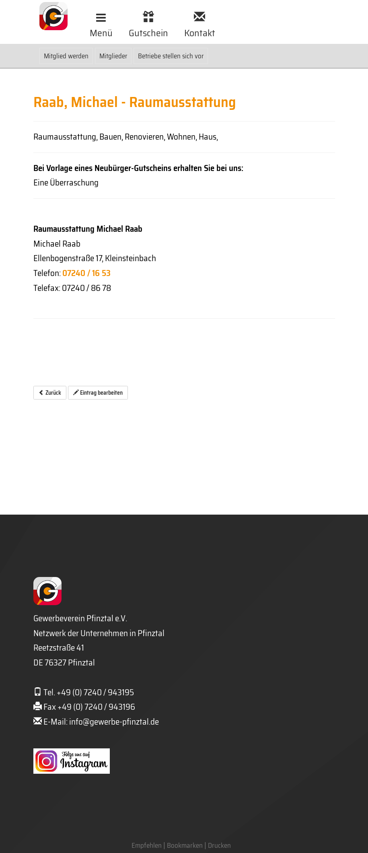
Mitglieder (113, 56)
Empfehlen (147, 845)
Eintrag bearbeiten (98, 392)
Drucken (219, 845)
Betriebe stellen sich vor (171, 56)
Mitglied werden (66, 56)
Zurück (50, 392)
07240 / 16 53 (86, 273)
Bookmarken (185, 845)
